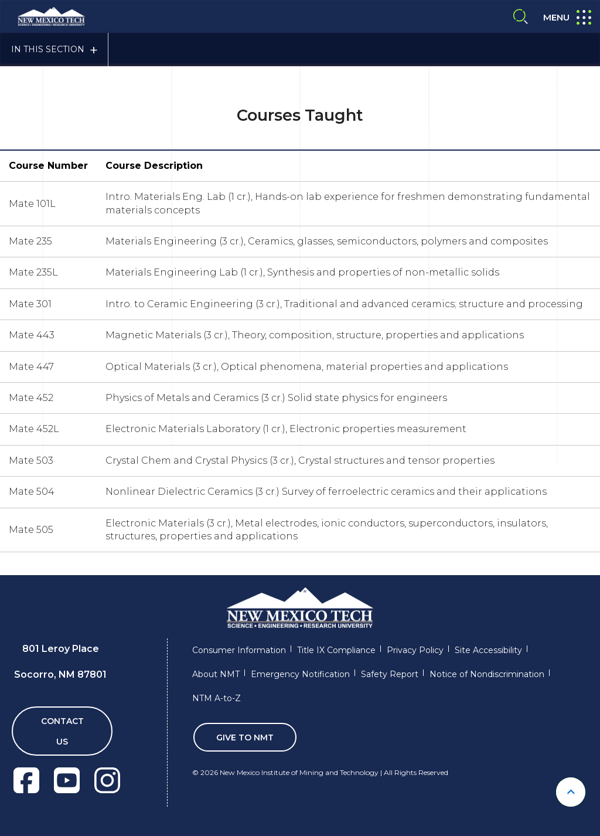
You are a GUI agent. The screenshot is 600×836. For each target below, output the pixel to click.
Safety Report (389, 674)
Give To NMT (245, 737)
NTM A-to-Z (216, 698)
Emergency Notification (300, 674)
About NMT (216, 674)
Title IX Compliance (336, 650)
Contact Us (62, 731)
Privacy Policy (415, 650)
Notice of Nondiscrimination (486, 674)
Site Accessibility (488, 650)
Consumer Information (239, 650)
